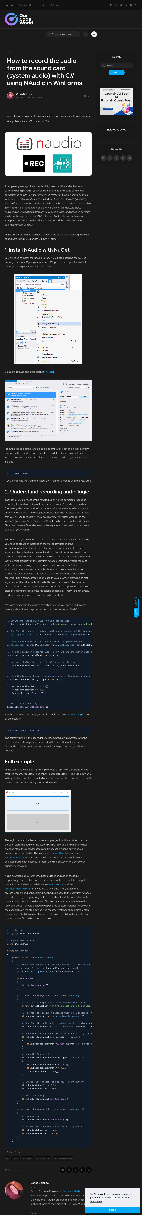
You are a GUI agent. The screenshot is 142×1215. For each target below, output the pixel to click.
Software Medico (72, 1191)
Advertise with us (26, 5)
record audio (27, 1158)
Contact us (55, 5)
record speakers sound (63, 1158)
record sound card (43, 1158)
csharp (15, 1158)
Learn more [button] (96, 1201)
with (9, 5)
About (42, 5)
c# (7, 1158)
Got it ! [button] (112, 1210)
